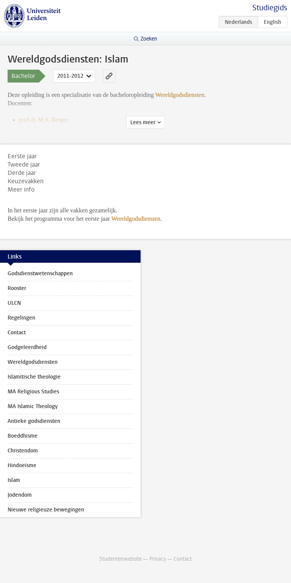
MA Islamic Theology (33, 406)
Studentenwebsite (120, 559)
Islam (14, 480)
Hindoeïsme (22, 465)
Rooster (17, 288)
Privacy (157, 559)
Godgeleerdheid (27, 347)
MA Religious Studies (33, 391)
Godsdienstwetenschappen (40, 273)
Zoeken (149, 38)
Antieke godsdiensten (34, 421)
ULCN (14, 303)
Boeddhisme (23, 436)
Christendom (23, 450)
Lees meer (142, 122)
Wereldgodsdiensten (135, 218)
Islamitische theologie (34, 376)
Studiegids (269, 8)
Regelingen (21, 317)
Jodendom (20, 495)
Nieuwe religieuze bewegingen (46, 509)
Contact (17, 332)
